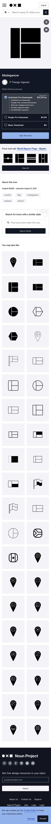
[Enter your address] (25, 779)
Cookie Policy (30, 810)
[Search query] (25, 222)
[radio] (25, 103)
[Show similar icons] (46, 29)
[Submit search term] (46, 12)
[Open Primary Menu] (4, 5)
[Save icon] (46, 22)
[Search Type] (6, 12)
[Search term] (27, 12)
